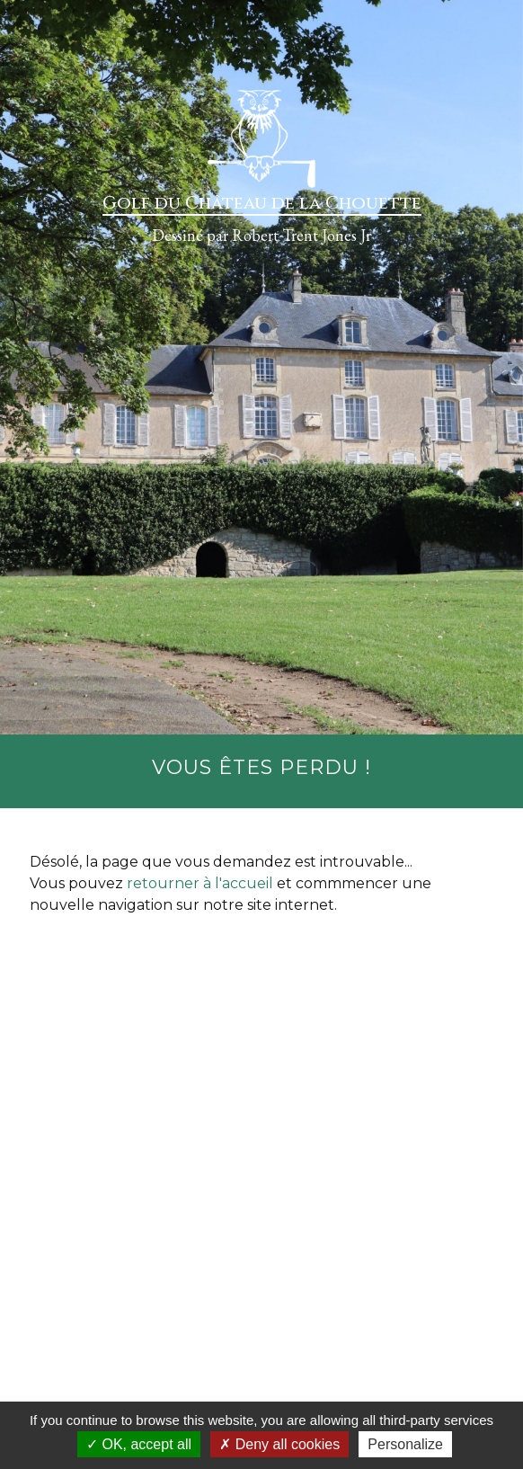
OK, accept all (138, 1444)
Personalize (405, 1444)
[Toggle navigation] (34, 30)
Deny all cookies (279, 1444)
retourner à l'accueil (200, 883)
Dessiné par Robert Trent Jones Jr (261, 235)
